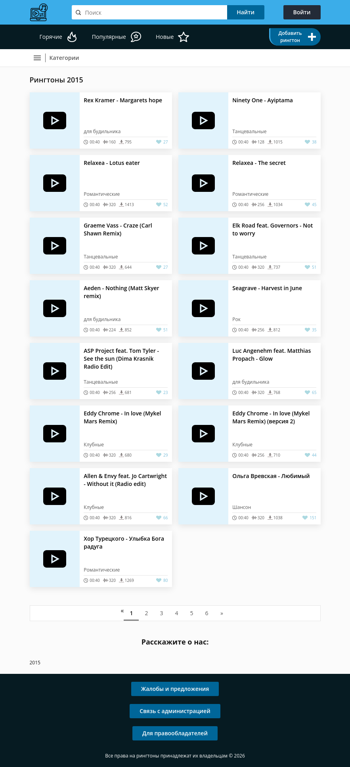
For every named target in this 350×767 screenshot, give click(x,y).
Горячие (51, 36)
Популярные (109, 36)
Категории (64, 57)
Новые (165, 36)
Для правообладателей (175, 733)
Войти (302, 12)
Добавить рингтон (290, 37)
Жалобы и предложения (175, 688)
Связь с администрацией (175, 711)
